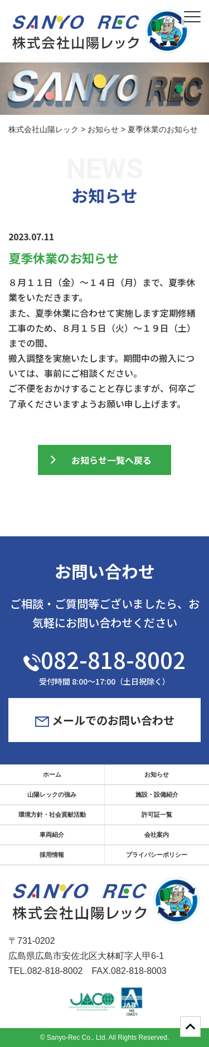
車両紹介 (52, 834)
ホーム (52, 774)
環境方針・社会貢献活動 (52, 814)
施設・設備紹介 (156, 794)
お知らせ (156, 774)
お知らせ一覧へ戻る (111, 460)
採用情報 (52, 854)
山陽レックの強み (51, 794)
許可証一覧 (157, 814)
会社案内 (156, 834)
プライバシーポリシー (156, 854)
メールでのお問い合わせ (104, 720)
